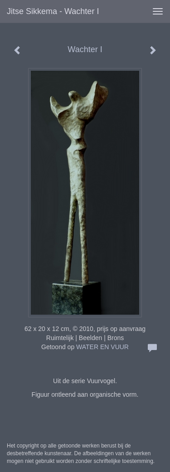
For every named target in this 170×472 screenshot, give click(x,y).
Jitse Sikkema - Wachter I (53, 11)
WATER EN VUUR (102, 346)
